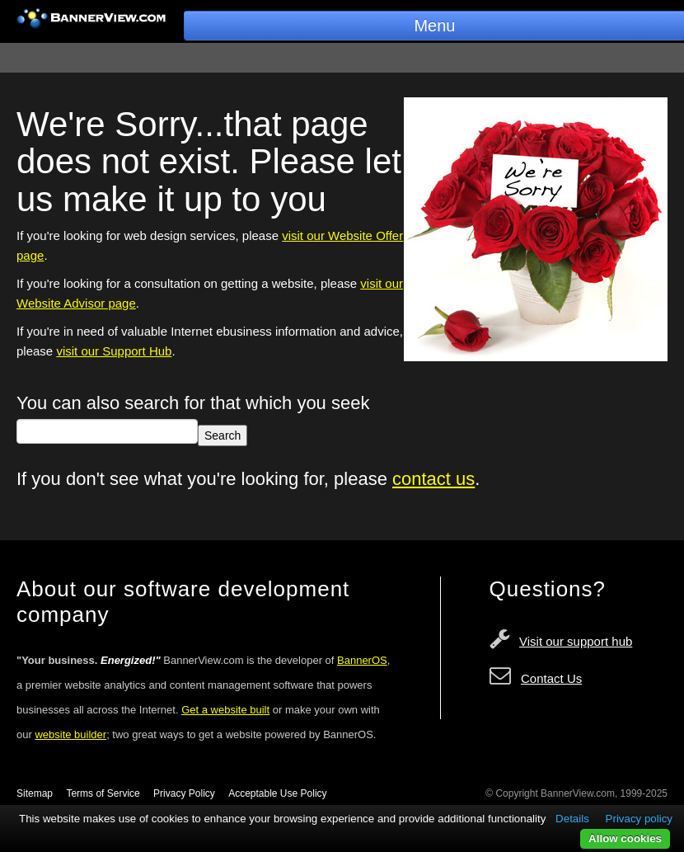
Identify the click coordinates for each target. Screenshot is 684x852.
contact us (433, 478)
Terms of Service (102, 793)
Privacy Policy (184, 793)
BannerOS (362, 660)
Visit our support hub (575, 641)
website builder (70, 734)
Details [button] (572, 818)
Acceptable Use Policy (277, 793)
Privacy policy (639, 818)
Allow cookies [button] (625, 838)
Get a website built (225, 710)
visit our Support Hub (113, 351)
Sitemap (34, 793)
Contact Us (551, 678)
